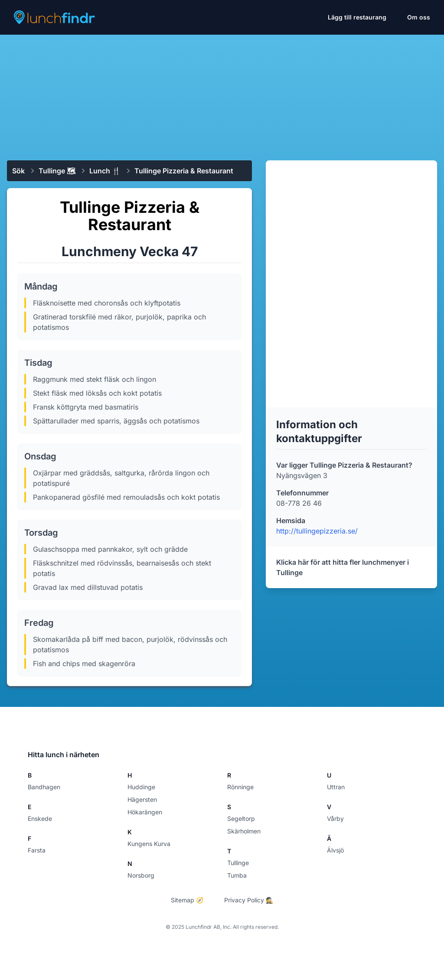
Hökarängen (144, 812)
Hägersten (142, 799)
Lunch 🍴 (105, 170)
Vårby (335, 818)
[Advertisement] (222, 94)
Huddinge (141, 787)
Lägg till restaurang (357, 17)
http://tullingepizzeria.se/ (317, 531)
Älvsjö (335, 850)
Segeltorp (241, 818)
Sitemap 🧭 (187, 900)
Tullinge (238, 862)
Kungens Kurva (148, 843)
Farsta (37, 850)
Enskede (40, 818)
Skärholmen (244, 831)
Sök (18, 170)
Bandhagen (44, 787)
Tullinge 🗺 (57, 170)
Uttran (336, 787)
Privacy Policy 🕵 (248, 900)
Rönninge (240, 787)
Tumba (237, 875)
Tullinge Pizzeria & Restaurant (183, 170)
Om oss (418, 17)
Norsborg (140, 875)
